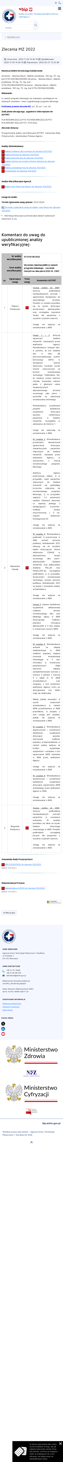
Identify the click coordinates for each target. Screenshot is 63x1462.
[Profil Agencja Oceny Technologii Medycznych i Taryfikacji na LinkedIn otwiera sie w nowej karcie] (3, 1029)
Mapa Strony (8, 1010)
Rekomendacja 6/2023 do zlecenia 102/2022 (25, 888)
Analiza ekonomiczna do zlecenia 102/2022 (24, 158)
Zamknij (60, 1443)
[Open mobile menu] (59, 8)
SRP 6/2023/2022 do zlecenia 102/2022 (23, 864)
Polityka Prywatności (11, 1007)
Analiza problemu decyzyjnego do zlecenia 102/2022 (28, 151)
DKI (15, 219)
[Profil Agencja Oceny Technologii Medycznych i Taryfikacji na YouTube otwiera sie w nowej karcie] (3, 1034)
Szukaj (36, 25)
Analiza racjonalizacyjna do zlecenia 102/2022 (25, 167)
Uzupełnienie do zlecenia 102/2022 (20, 171)
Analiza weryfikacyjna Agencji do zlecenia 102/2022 (28, 186)
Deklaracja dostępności (12, 1003)
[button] (56, 3)
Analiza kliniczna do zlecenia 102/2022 (22, 154)
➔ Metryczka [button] (9, 913)
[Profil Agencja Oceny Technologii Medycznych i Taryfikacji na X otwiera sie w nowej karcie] (3, 1024)
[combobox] (20, 28)
